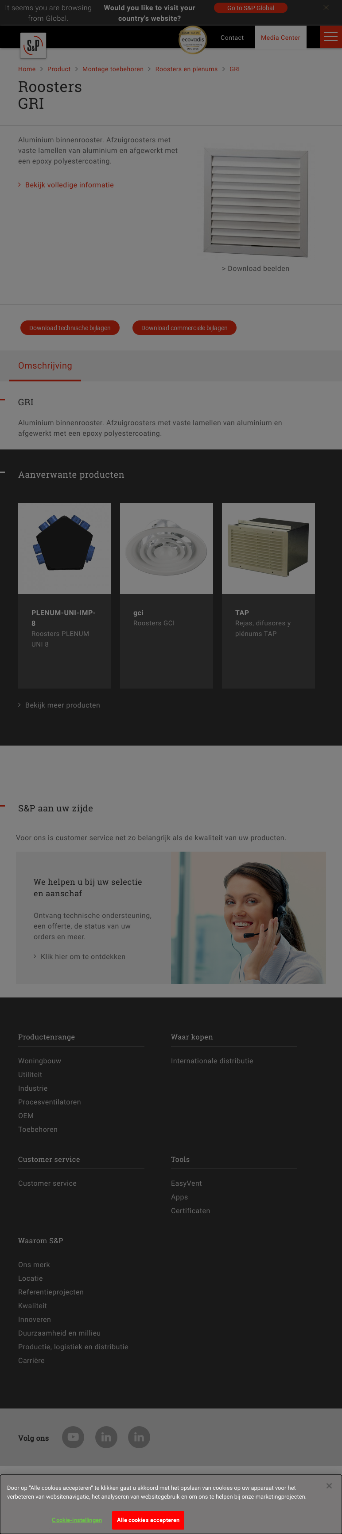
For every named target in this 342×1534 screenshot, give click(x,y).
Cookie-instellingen (76, 1525)
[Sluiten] (329, 1490)
